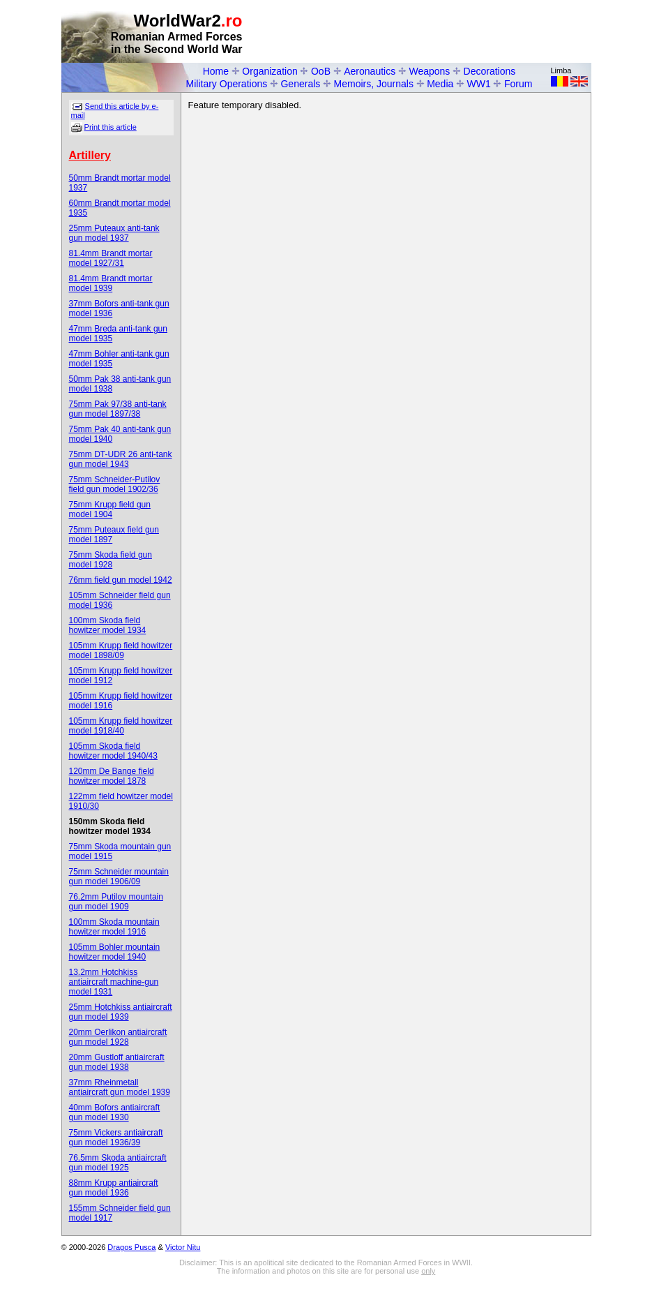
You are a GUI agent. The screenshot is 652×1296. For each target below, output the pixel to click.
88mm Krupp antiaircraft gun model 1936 (113, 1188)
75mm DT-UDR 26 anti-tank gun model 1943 (120, 459)
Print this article (110, 127)
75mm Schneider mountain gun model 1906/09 (119, 876)
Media (440, 83)
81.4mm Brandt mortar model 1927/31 (111, 258)
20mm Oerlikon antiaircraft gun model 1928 (118, 1037)
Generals (300, 83)
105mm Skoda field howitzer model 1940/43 (113, 751)
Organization (269, 71)
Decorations (490, 71)
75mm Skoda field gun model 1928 (110, 559)
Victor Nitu (183, 1247)
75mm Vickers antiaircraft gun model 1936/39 (116, 1137)
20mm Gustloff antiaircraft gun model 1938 (117, 1062)
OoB (321, 71)
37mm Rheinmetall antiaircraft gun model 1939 (119, 1087)
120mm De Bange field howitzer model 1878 (111, 776)
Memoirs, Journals (374, 83)
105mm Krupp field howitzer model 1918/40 (121, 726)
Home (216, 71)
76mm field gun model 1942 (120, 580)
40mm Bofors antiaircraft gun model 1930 (114, 1112)
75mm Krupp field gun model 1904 (110, 509)
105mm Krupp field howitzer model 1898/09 (121, 650)
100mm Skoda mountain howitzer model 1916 (114, 927)
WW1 (479, 83)
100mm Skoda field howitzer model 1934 (107, 625)
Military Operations (227, 83)
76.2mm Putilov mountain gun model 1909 (116, 901)
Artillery (90, 155)
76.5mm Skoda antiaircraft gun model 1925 (118, 1162)
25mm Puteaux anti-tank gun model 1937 (114, 233)
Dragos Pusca (131, 1247)
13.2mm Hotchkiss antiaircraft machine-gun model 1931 (114, 982)
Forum (518, 83)
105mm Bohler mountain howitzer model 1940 (114, 952)
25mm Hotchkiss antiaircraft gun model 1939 (120, 1012)
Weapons (429, 71)
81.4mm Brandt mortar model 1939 (111, 283)
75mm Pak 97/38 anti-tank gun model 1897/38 (118, 409)
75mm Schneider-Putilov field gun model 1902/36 (114, 484)
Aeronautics (369, 71)
